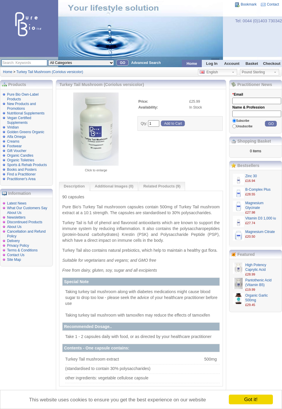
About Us (14, 227)
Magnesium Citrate (260, 232)
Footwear (14, 146)
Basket (252, 63)
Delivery (13, 241)
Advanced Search (146, 63)
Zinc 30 (251, 176)
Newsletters (16, 217)
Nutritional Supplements (25, 113)
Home (192, 63)
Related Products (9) (161, 186)
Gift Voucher (16, 151)
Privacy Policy (18, 246)
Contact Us (15, 255)
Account (231, 63)
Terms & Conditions (22, 250)
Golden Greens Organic (25, 132)
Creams (13, 141)
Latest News (16, 203)
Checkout (271, 63)
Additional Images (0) (114, 186)
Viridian (13, 127)
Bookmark (248, 4)
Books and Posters (22, 170)
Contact (273, 4)
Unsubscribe (244, 126)
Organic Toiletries (20, 160)
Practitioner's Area (21, 179)
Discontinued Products (24, 222)
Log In (212, 63)
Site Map (14, 260)
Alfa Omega (16, 137)
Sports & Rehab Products (27, 165)
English (209, 72)
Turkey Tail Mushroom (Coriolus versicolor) (49, 72)
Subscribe (242, 120)
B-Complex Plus (258, 189)
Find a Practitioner (21, 174)
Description (74, 186)
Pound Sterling (253, 72)
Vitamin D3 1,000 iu (260, 218)
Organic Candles (20, 155)
